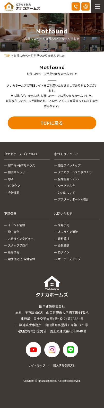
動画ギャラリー (18, 172)
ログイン (63, 252)
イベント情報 (16, 225)
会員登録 (63, 245)
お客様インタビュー (20, 239)
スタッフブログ (18, 245)
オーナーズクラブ (69, 259)
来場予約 (63, 225)
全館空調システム (69, 179)
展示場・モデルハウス (21, 165)
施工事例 (13, 232)
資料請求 (63, 239)
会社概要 (13, 193)
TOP (7, 55)
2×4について (66, 193)
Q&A (11, 179)
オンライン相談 (68, 232)
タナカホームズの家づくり (75, 172)
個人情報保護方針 (64, 365)
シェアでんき (66, 186)
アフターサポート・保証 (73, 199)
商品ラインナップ (69, 165)
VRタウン (14, 186)
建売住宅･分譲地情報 (21, 259)
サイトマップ (36, 365)
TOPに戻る (52, 123)
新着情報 (13, 252)
